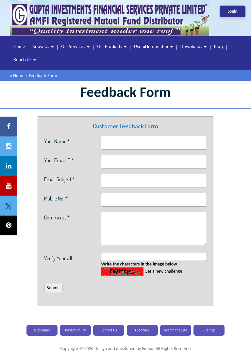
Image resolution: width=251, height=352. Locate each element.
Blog (218, 46)
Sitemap (209, 330)
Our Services (75, 46)
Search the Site (175, 330)
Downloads (193, 46)
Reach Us (24, 59)
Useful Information (153, 46)
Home (19, 46)
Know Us (43, 46)
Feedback (142, 330)
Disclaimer (42, 330)
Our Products (111, 46)
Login (232, 11)
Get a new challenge (163, 271)
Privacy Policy (75, 330)
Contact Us (109, 330)
